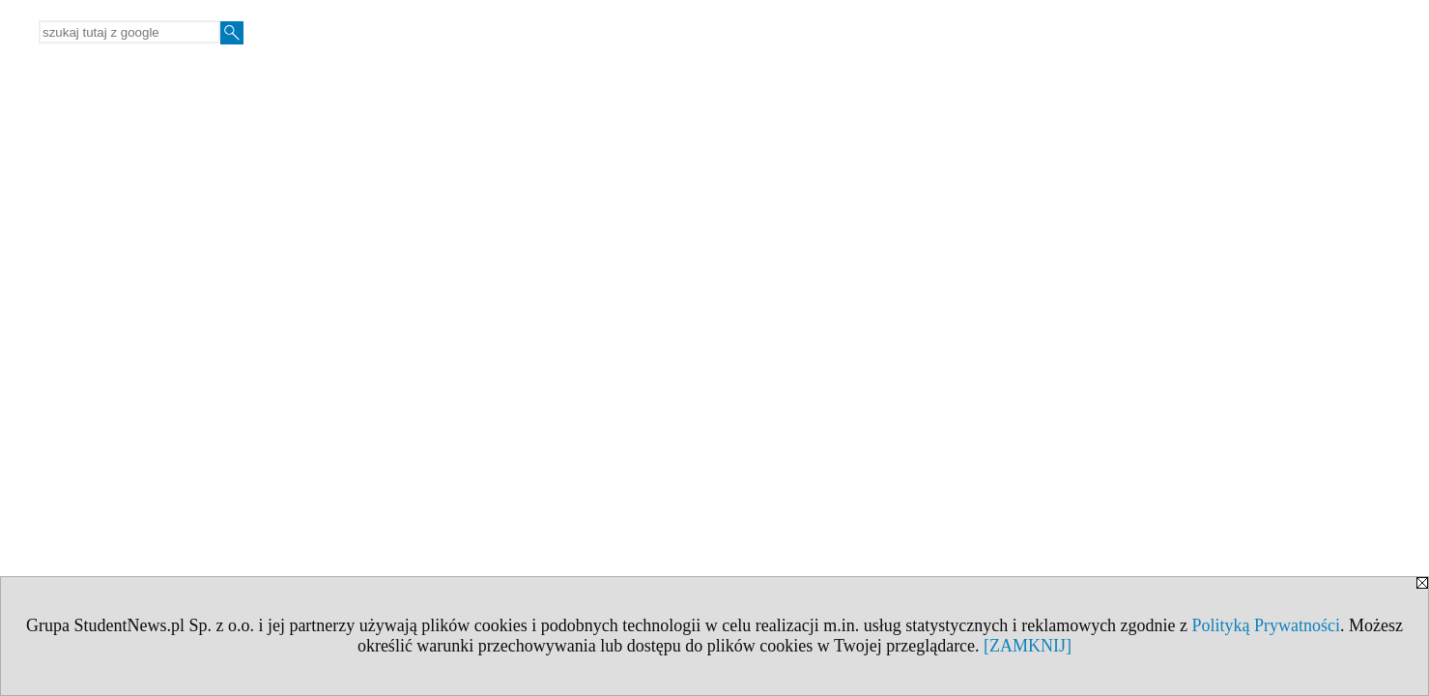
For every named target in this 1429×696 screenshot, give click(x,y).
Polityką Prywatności (1266, 625)
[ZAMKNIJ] (1028, 645)
